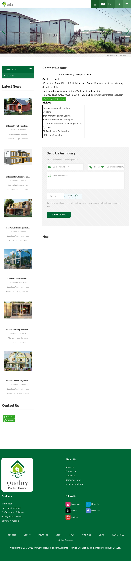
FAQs (72, 534)
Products (11, 534)
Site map (86, 534)
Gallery (27, 534)
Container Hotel (73, 479)
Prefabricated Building (12, 512)
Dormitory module (10, 520)
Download (43, 534)
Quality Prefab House (11, 516)
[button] (62, 50)
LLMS (101, 534)
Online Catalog (65, 540)
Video (59, 534)
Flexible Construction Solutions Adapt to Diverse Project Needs (18, 278)
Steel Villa (70, 475)
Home (111, 55)
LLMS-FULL (118, 534)
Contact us (9, 75)
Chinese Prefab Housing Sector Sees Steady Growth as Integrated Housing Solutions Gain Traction (18, 126)
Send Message (59, 214)
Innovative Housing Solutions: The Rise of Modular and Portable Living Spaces (18, 227)
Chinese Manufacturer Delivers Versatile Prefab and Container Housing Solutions (18, 177)
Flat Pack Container (11, 507)
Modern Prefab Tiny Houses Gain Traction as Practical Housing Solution (18, 380)
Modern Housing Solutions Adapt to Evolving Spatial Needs (18, 329)
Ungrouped (6, 503)
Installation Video (74, 484)
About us (70, 467)
